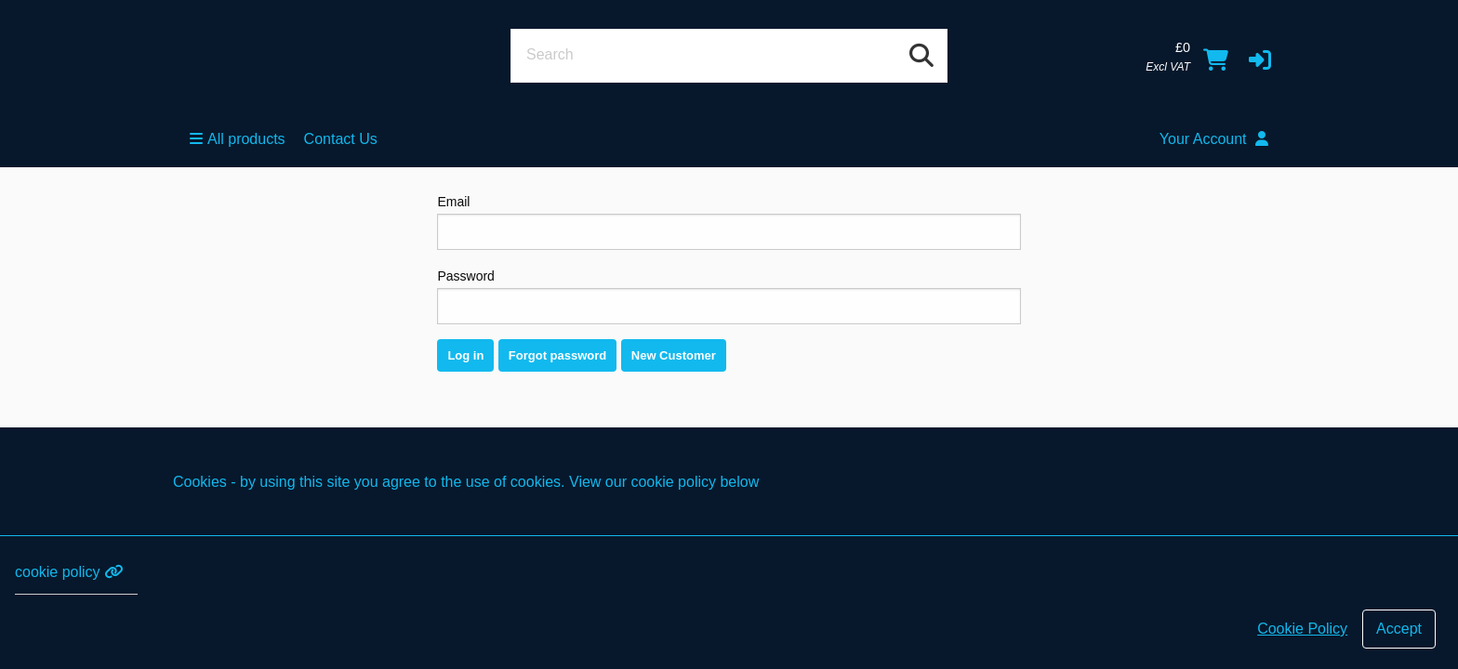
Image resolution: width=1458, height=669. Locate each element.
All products (237, 139)
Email (728, 222)
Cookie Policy (1302, 628)
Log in (465, 355)
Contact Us (341, 139)
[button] (1259, 59)
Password (728, 296)
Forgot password (557, 355)
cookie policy (69, 572)
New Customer (673, 355)
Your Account (1214, 139)
